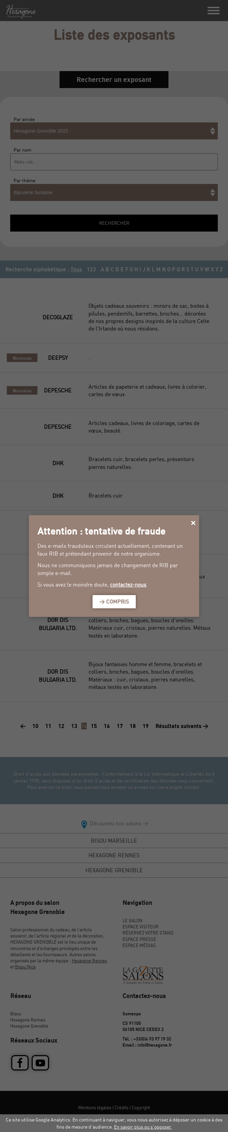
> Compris (114, 601)
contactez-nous (128, 584)
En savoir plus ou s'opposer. (143, 1127)
